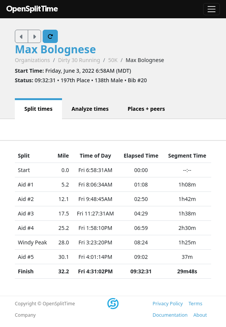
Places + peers (146, 108)
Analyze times (90, 108)
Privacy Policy (168, 303)
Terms (195, 303)
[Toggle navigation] (211, 9)
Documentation (170, 315)
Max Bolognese (55, 49)
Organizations (32, 60)
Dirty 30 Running (79, 60)
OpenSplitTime (32, 9)
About (200, 315)
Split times (38, 108)
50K (113, 60)
